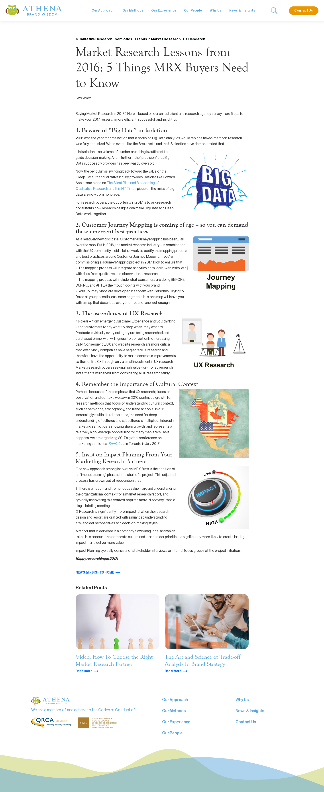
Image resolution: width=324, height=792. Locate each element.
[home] (34, 10)
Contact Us (303, 10)
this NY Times (125, 189)
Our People (193, 10)
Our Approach (103, 10)
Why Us (216, 10)
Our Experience (163, 10)
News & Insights (242, 10)
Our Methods (133, 10)
